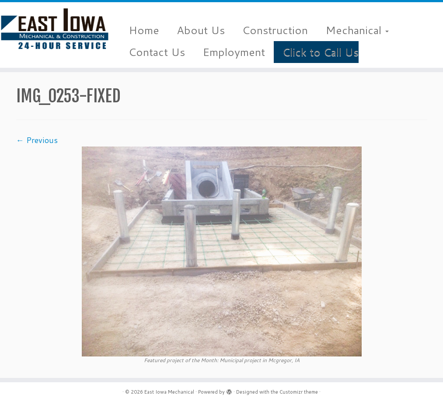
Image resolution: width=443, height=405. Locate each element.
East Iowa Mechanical (169, 391)
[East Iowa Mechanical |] (52, 28)
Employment (233, 51)
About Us (201, 30)
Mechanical (357, 30)
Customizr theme (298, 391)
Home (144, 30)
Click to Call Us (321, 51)
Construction (275, 30)
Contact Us (157, 51)
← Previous (37, 140)
